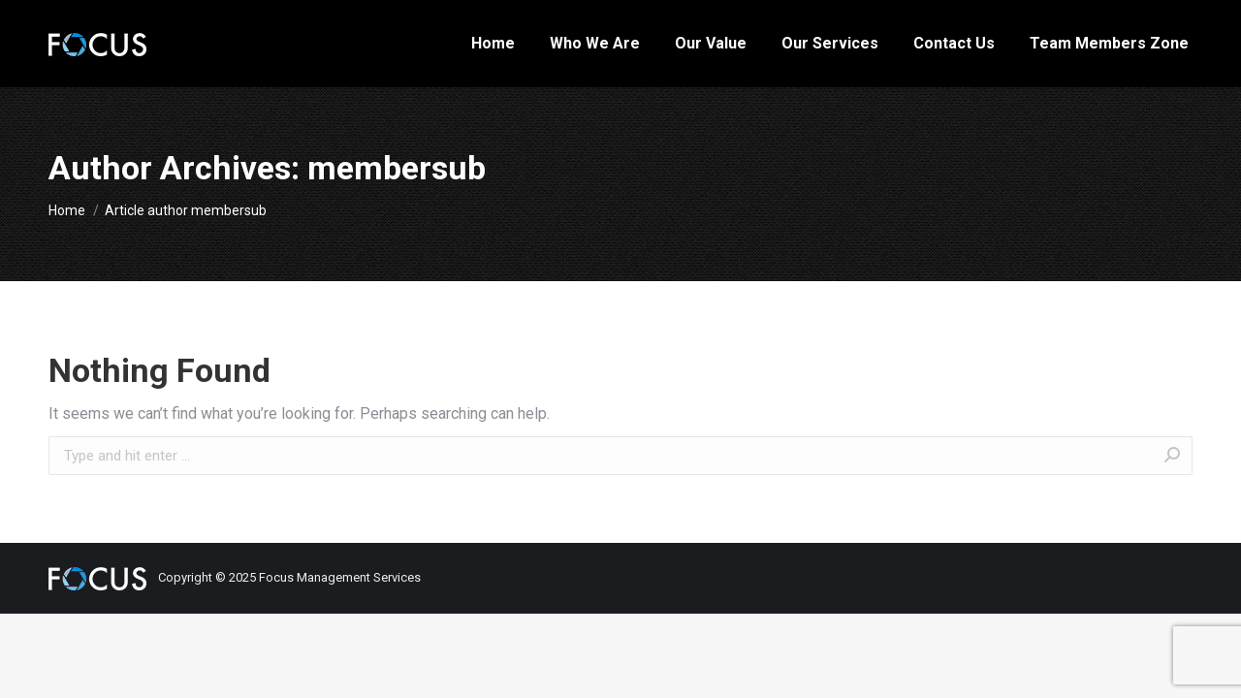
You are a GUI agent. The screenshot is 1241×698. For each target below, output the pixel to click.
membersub (396, 167)
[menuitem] (493, 43)
